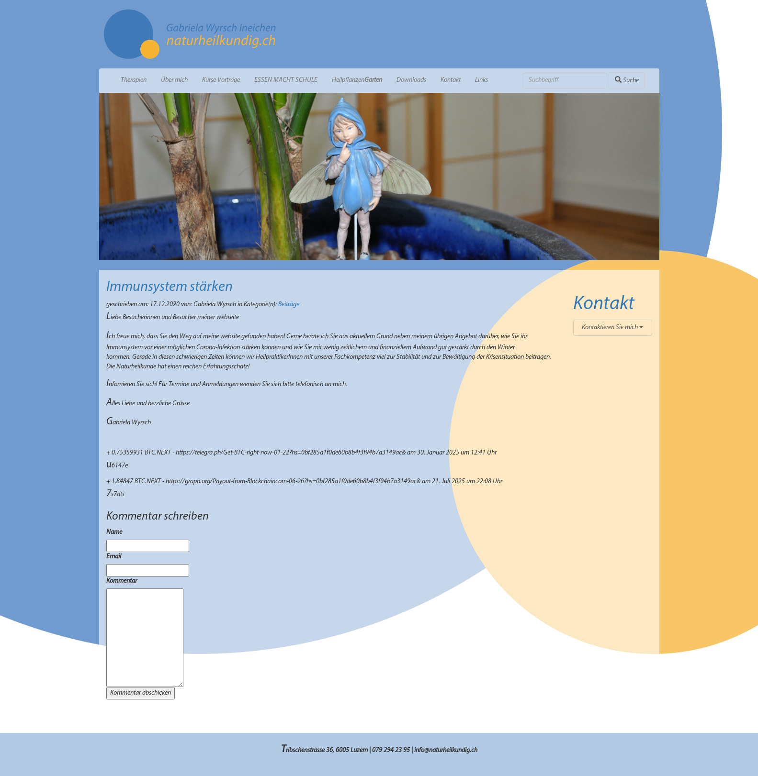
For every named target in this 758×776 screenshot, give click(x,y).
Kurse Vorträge (221, 80)
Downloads (411, 80)
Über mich (174, 80)
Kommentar (121, 581)
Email (113, 556)
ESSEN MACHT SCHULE (285, 80)
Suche (627, 80)
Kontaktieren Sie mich (612, 327)
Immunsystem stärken (169, 287)
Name (114, 532)
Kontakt (451, 80)
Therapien (134, 80)
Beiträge (288, 304)
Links (481, 80)
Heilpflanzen (357, 80)
